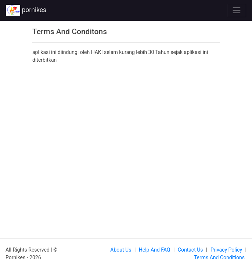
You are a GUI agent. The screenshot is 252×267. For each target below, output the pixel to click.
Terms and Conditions (219, 257)
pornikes (26, 10)
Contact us (190, 250)
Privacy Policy (226, 250)
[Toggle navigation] (236, 10)
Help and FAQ (154, 250)
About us (120, 250)
